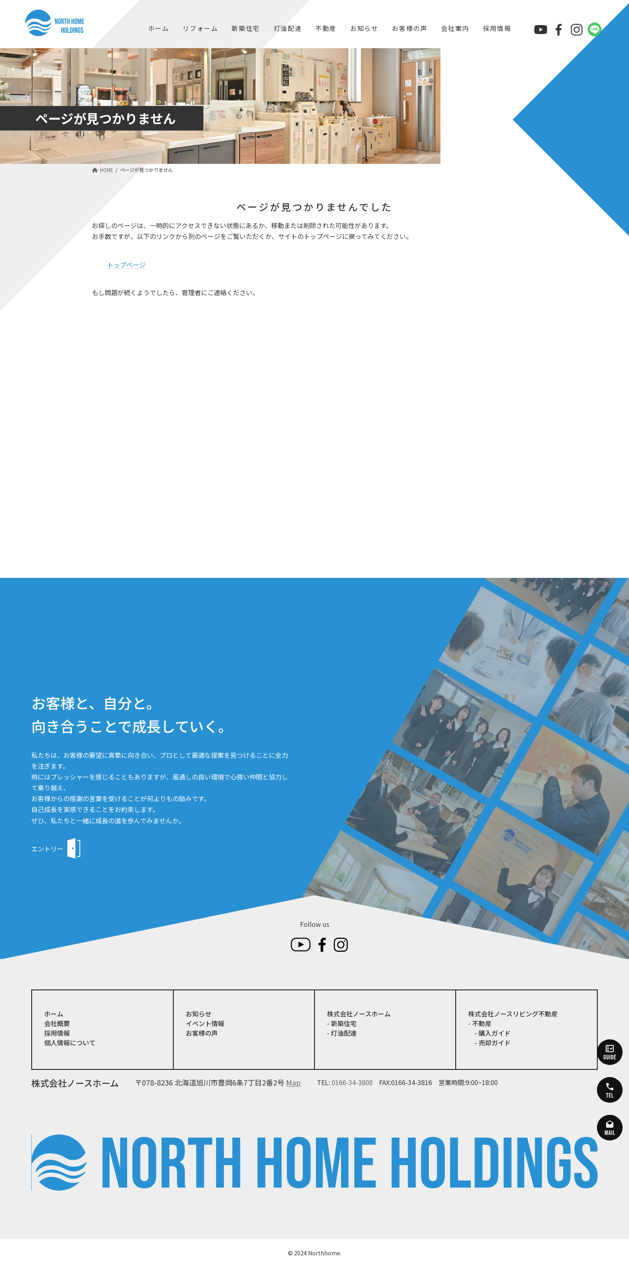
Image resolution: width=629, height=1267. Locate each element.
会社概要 (57, 1023)
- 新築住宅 (342, 1023)
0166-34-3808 (352, 1082)
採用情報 (497, 28)
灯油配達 (288, 28)
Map (293, 1082)
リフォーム (200, 28)
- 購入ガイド (489, 1033)
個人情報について (69, 1042)
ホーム (158, 28)
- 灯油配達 (342, 1033)
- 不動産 (479, 1023)
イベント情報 (205, 1023)
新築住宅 (245, 28)
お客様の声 (409, 28)
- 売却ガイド (489, 1042)
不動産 (326, 28)
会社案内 (455, 28)
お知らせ (364, 28)
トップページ (126, 264)
